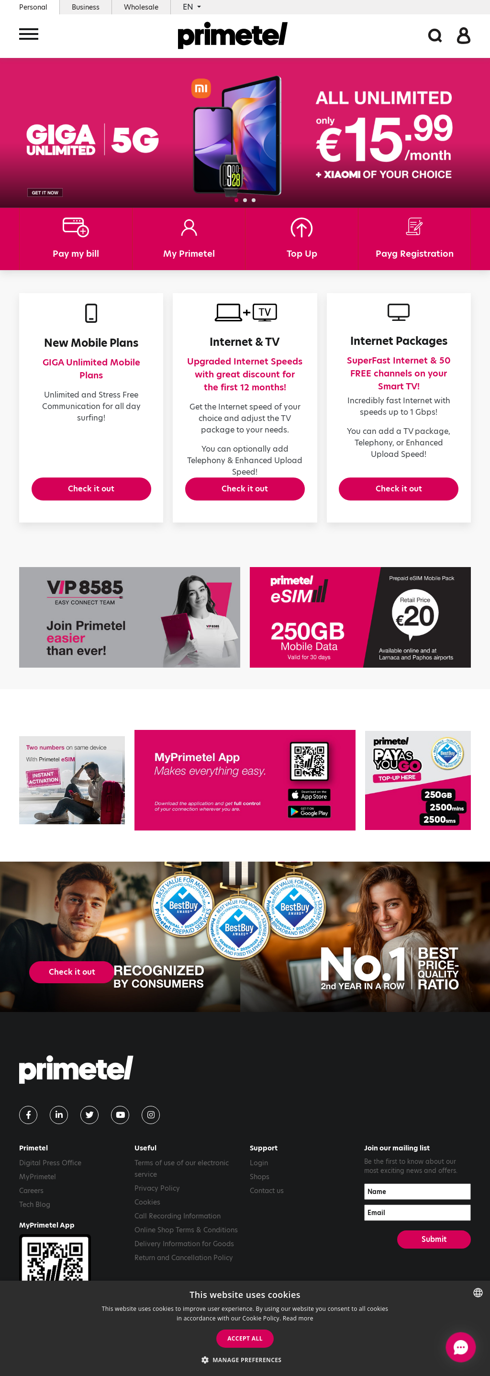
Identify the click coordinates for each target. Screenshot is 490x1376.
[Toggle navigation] (28, 37)
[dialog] (245, 1328)
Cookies (147, 1212)
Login (259, 1173)
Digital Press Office (50, 1173)
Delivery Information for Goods (184, 1254)
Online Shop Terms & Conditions (186, 1240)
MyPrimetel (37, 1187)
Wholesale (141, 7)
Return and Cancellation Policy (183, 1268)
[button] (236, 200)
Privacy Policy (157, 1199)
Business (86, 7)
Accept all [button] (245, 1338)
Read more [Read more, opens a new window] (298, 1318)
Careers (31, 1201)
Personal (33, 7)
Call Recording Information (177, 1226)
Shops (259, 1187)
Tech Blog (34, 1215)
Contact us (267, 1201)
